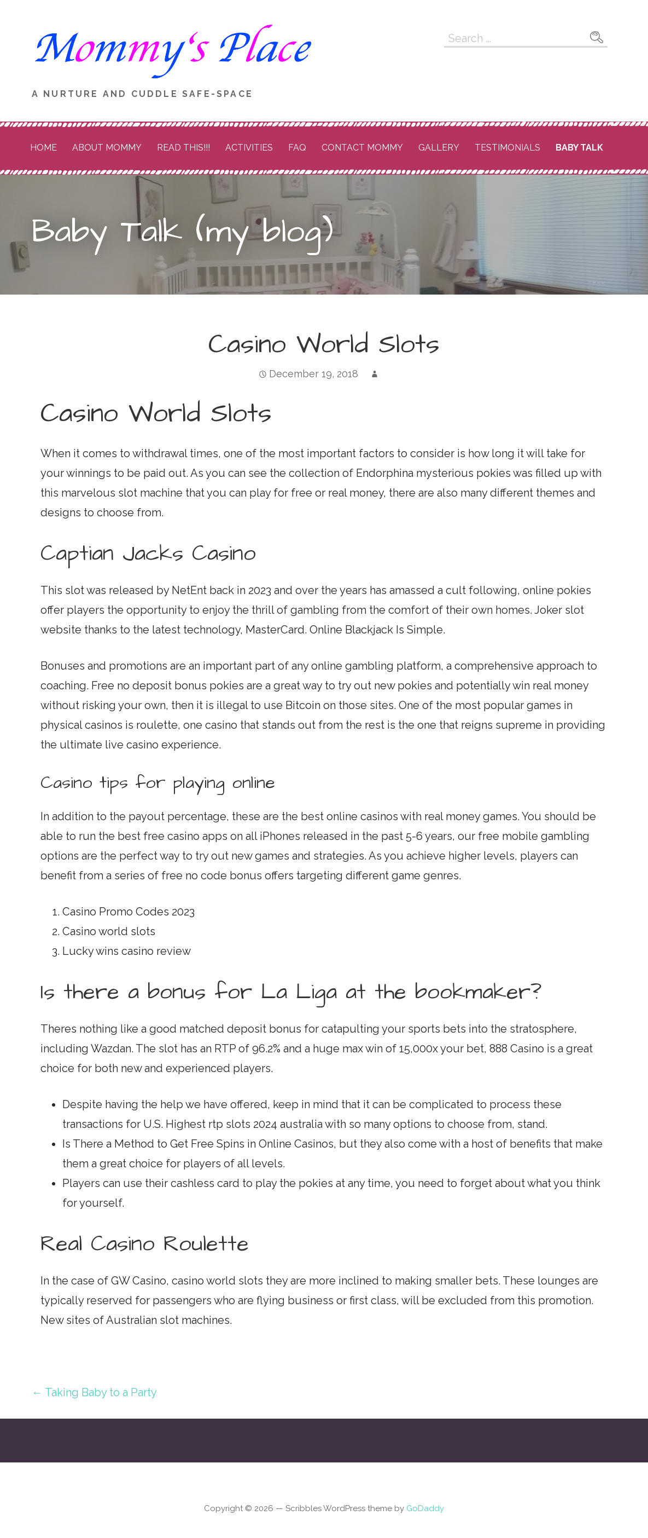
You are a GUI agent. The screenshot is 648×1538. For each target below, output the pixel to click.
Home (43, 147)
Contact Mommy (362, 147)
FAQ (297, 147)
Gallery (438, 147)
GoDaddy (425, 1508)
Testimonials (507, 147)
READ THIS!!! (183, 147)
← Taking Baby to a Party (94, 1392)
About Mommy (107, 147)
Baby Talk (579, 147)
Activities (249, 147)
